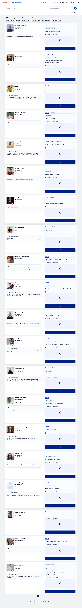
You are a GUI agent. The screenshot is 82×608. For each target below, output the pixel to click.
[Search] (75, 8)
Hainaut (18, 20)
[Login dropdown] (72, 2)
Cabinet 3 (58, 141)
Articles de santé (37, 601)
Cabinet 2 (52, 25)
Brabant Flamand (10, 20)
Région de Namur (36, 20)
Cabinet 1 (47, 25)
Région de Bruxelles (56, 20)
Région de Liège (26, 20)
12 (43, 596)
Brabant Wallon (46, 20)
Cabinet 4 (64, 312)
